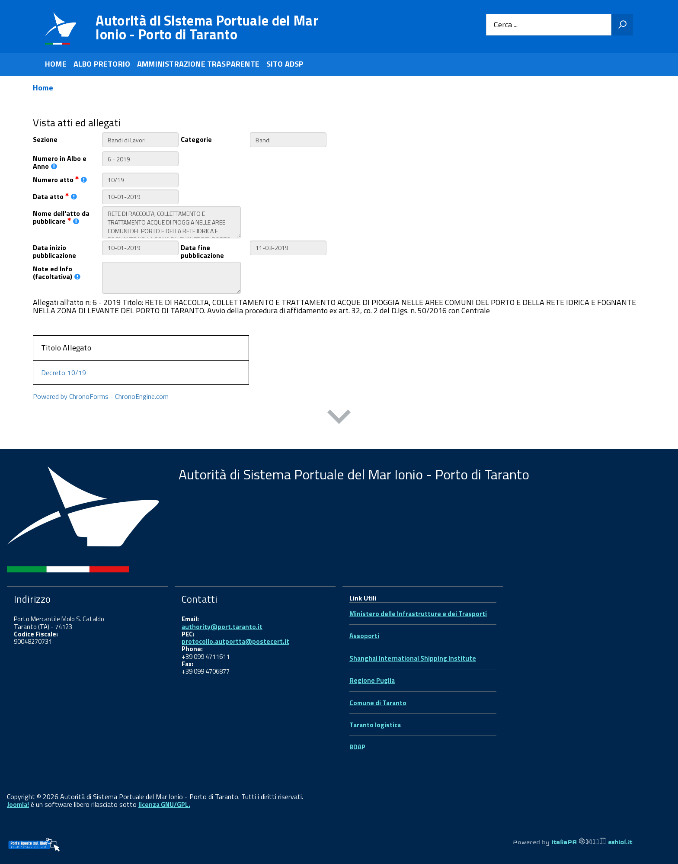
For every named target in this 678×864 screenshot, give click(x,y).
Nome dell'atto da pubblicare (61, 216)
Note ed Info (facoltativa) (56, 272)
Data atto (55, 195)
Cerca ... (506, 24)
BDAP (357, 747)
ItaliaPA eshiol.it (591, 842)
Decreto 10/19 (63, 372)
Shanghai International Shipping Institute (412, 658)
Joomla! (18, 804)
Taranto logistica (375, 725)
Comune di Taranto (377, 703)
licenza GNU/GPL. (164, 804)
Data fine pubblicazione (202, 251)
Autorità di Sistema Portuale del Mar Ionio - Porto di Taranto (207, 27)
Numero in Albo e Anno (59, 161)
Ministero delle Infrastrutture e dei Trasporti (418, 614)
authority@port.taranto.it (222, 627)
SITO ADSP (285, 64)
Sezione (45, 138)
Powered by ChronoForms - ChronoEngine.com (101, 396)
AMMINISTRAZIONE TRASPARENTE (198, 64)
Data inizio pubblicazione (54, 251)
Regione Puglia (372, 680)
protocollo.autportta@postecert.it (235, 641)
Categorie (196, 138)
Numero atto (60, 178)
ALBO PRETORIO (102, 64)
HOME (56, 64)
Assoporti (364, 636)
